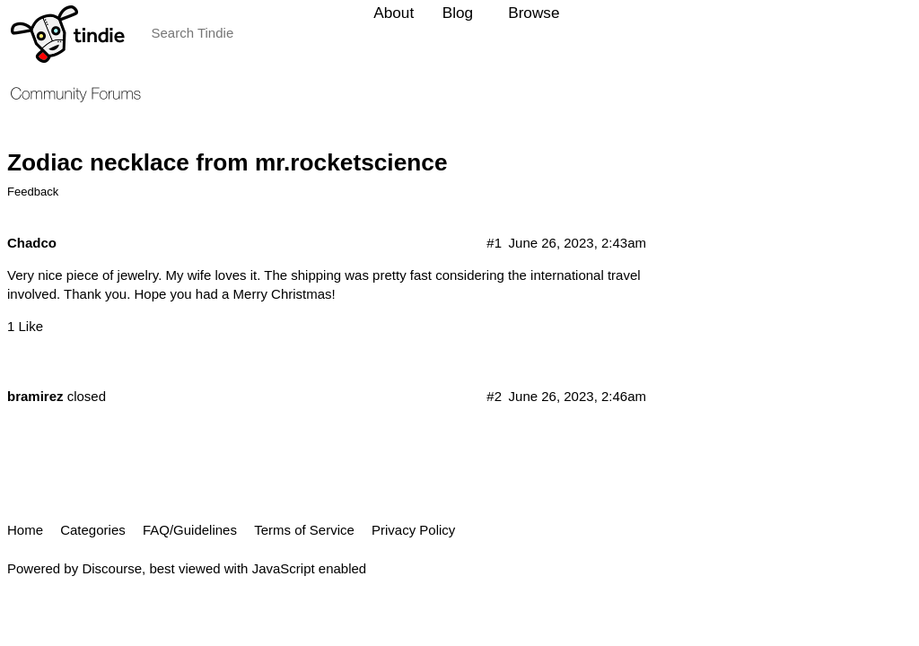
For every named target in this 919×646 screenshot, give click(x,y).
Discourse (112, 568)
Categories (93, 529)
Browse (533, 13)
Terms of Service (304, 529)
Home (25, 529)
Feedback (32, 191)
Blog (457, 13)
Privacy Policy (413, 529)
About (393, 13)
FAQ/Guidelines (190, 529)
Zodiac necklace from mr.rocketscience (227, 162)
